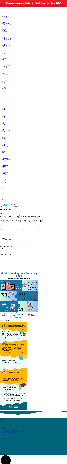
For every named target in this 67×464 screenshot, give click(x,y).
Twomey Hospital (5, 72)
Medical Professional (5, 172)
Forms (5, 87)
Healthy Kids (4, 51)
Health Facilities (4, 66)
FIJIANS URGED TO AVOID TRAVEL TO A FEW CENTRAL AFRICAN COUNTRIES (13, 431)
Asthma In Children (6, 52)
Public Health (5, 136)
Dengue (4, 60)
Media (2, 81)
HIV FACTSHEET (5, 158)
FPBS (2, 115)
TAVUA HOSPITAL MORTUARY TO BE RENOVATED (9, 432)
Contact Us (3, 187)
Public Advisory (5, 88)
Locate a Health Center (5, 452)
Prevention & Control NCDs (6, 36)
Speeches (4, 89)
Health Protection (4, 151)
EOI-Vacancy (4, 173)
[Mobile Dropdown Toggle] (5, 29)
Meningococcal (6, 74)
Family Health (3, 137)
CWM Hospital (5, 67)
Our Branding (5, 82)
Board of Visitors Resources (8, 18)
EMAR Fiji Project (4, 200)
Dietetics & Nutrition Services (7, 38)
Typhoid (4, 59)
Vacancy (3, 75)
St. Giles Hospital (5, 165)
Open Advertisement (5, 80)
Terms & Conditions (4, 426)
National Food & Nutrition (7, 39)
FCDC (4, 73)
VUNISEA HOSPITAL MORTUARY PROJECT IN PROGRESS (10, 430)
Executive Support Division (6, 16)
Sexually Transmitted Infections (7, 45)
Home (2, 199)
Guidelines (5, 180)
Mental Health (5, 31)
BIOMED (4, 25)
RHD (3, 129)
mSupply (4, 122)
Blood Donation (6, 17)
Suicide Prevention (6, 32)
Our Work (4, 15)
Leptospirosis (4, 58)
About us (4, 22)
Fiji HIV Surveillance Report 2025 (7, 65)
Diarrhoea (4, 61)
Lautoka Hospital (5, 68)
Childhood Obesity (6, 53)
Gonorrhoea (4, 144)
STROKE (4, 37)
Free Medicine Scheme (6, 23)
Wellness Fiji (3, 29)
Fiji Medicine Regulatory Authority (7, 24)
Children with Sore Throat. (7, 54)
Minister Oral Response (6, 90)
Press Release (3, 422)
